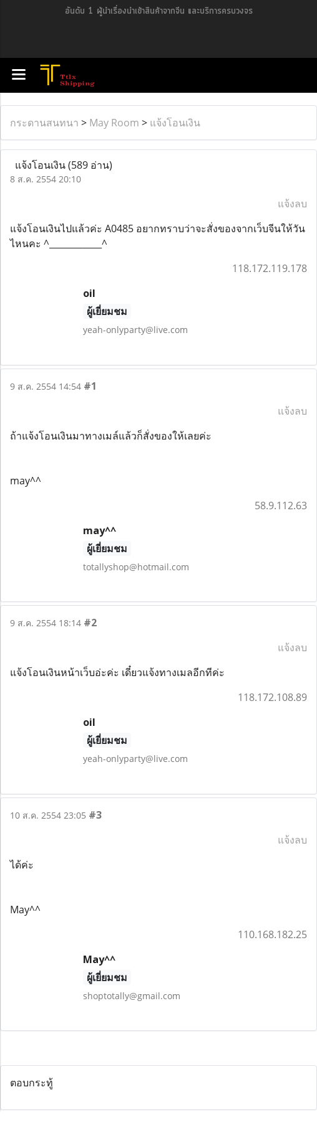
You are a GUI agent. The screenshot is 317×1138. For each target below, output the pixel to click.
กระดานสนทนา (44, 122)
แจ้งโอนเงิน (175, 122)
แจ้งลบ (292, 203)
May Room (114, 122)
